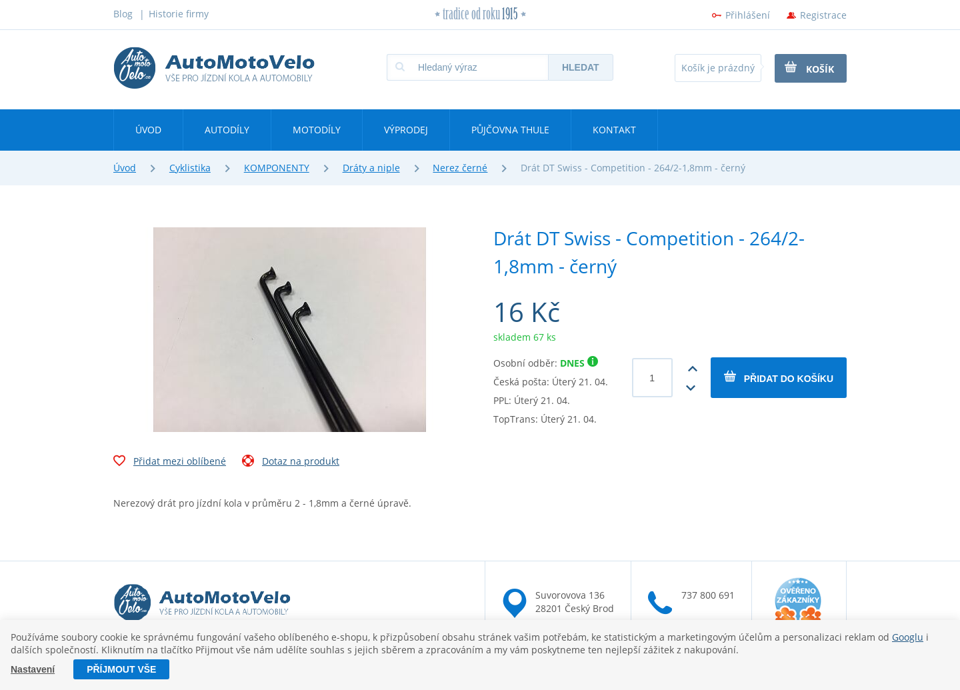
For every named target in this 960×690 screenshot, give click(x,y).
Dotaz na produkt (290, 463)
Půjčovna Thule (510, 129)
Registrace (823, 15)
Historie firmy (179, 13)
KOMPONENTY (276, 167)
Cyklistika (190, 167)
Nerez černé (460, 167)
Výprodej (406, 129)
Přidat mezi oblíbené (169, 463)
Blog (123, 13)
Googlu (907, 637)
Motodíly (317, 129)
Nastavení (33, 669)
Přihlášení (747, 15)
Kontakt (614, 129)
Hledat (580, 67)
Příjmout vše (121, 669)
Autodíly (227, 129)
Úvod (148, 129)
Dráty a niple (371, 167)
